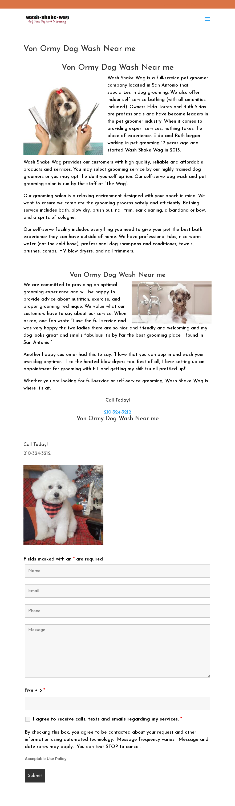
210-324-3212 (117, 412)
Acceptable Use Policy (45, 759)
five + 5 (35, 690)
